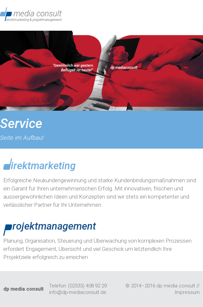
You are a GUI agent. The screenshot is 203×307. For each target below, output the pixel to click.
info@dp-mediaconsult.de (77, 292)
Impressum (187, 292)
